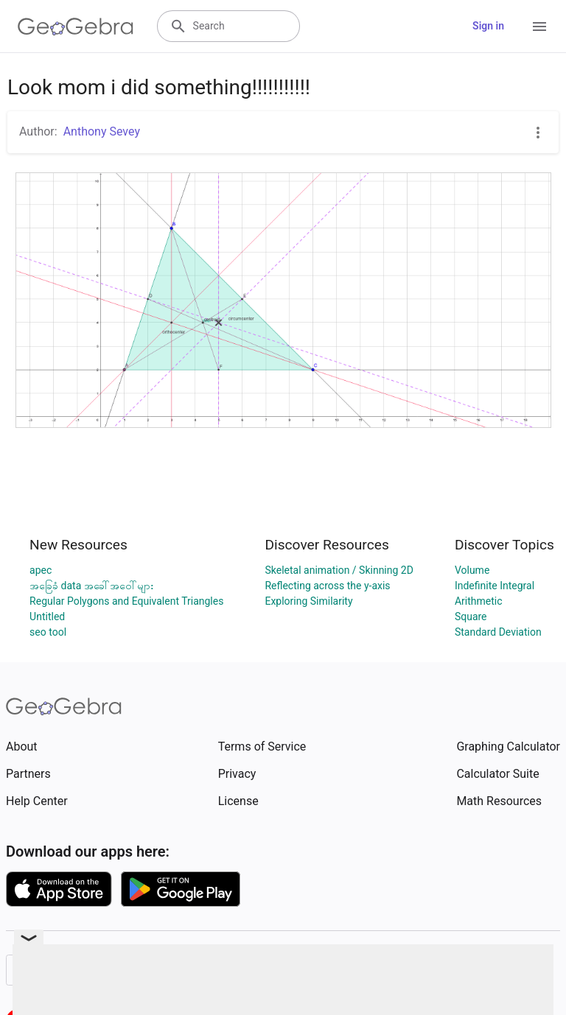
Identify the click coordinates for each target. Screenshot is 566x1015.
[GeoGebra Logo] (75, 26)
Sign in (488, 26)
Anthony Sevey (101, 131)
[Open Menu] (539, 26)
